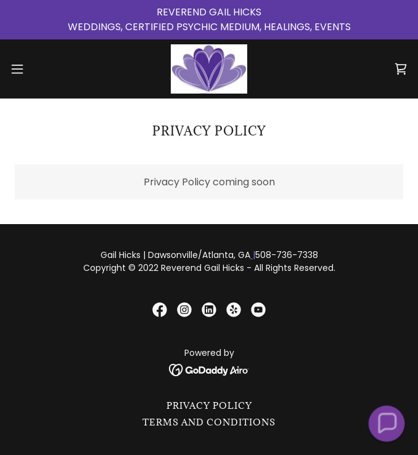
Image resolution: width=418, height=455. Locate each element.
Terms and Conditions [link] (209, 422)
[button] (35, 69)
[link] (209, 69)
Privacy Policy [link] (209, 405)
